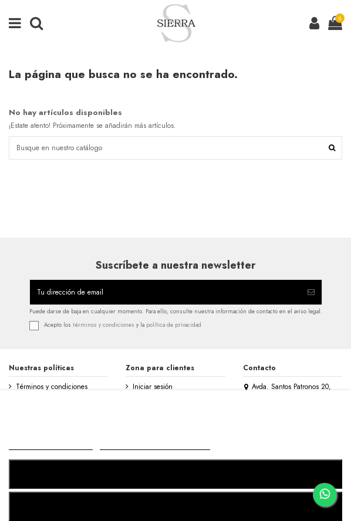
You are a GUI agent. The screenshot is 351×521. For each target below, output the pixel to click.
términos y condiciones (103, 325)
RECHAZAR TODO (175, 474)
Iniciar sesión (153, 387)
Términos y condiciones (51, 387)
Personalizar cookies (155, 444)
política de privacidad (173, 325)
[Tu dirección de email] (165, 292)
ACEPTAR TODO (175, 506)
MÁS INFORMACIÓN (51, 444)
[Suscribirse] (311, 292)
